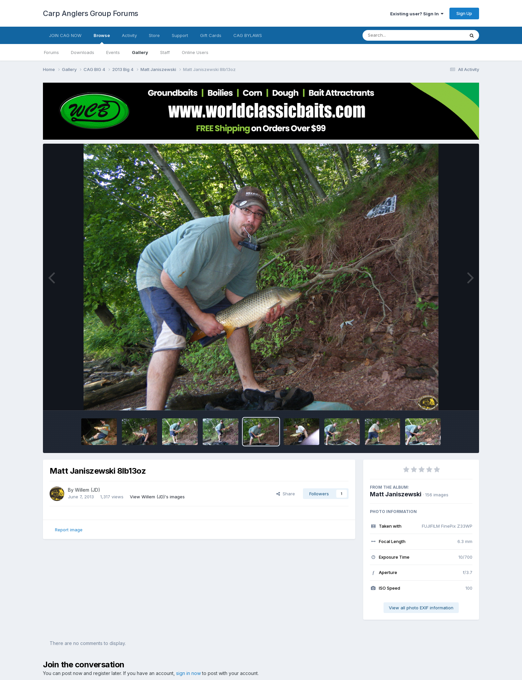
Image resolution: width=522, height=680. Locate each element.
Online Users (195, 52)
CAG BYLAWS (247, 35)
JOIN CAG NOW (65, 35)
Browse (102, 38)
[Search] (395, 35)
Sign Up (464, 13)
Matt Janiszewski (395, 494)
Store (154, 35)
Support (180, 35)
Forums (51, 52)
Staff (165, 52)
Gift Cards (210, 35)
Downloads (82, 52)
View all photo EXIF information (421, 607)
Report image (69, 529)
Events (113, 52)
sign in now (188, 673)
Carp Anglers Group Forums (90, 13)
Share (285, 493)
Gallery (140, 52)
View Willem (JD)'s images (157, 496)
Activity (129, 35)
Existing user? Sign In (416, 13)
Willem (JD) (87, 490)
